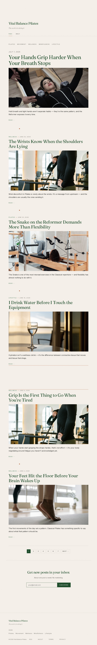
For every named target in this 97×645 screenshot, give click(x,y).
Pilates (12, 44)
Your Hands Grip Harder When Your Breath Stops (45, 60)
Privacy (62, 639)
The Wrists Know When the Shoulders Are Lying (46, 144)
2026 (11, 630)
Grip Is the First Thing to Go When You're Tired (42, 397)
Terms (51, 639)
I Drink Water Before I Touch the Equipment (40, 305)
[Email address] (41, 585)
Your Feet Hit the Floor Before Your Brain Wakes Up (43, 478)
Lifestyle (56, 44)
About (18, 34)
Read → (12, 120)
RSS (30, 639)
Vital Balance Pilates (23, 23)
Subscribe (63, 585)
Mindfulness (44, 44)
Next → (66, 551)
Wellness (32, 44)
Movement (21, 44)
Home (10, 34)
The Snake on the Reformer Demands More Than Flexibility (45, 224)
